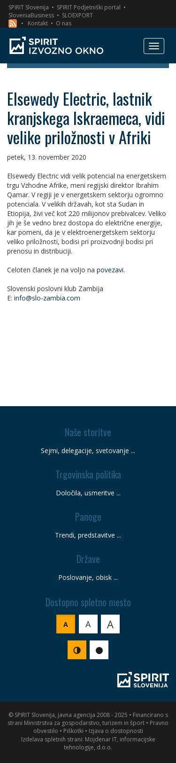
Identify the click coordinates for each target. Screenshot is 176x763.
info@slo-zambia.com (47, 297)
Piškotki (73, 731)
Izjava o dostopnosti (116, 731)
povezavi (110, 269)
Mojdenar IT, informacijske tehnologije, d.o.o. (109, 743)
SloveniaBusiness (31, 15)
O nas (63, 23)
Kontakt (38, 23)
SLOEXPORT (77, 15)
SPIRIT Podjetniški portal (89, 7)
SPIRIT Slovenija (28, 7)
